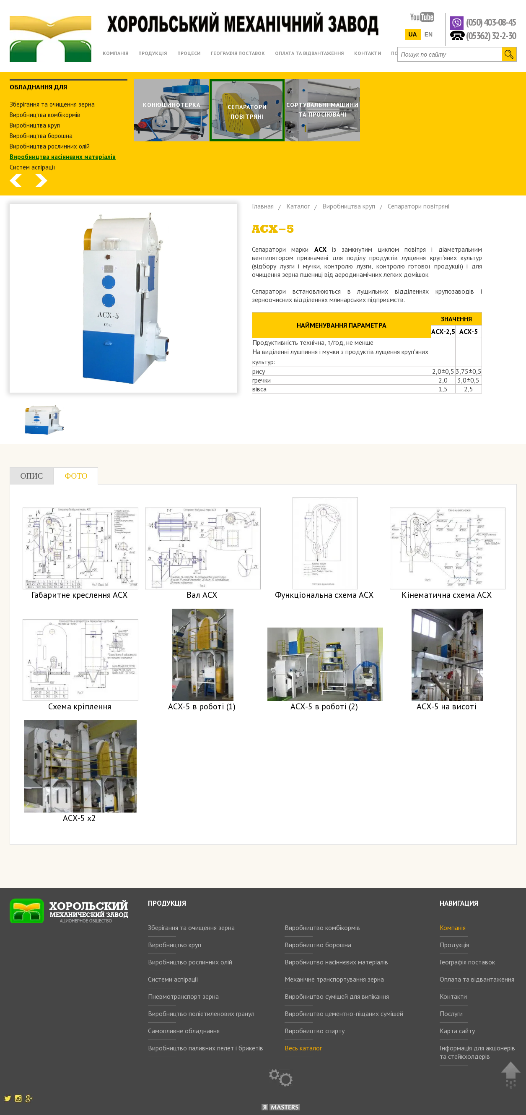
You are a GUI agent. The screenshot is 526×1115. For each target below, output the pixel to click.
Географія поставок (467, 962)
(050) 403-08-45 (491, 22)
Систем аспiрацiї (32, 167)
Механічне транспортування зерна (334, 979)
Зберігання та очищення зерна (191, 927)
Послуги (451, 1013)
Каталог (298, 206)
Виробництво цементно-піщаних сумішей (344, 1013)
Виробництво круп (174, 944)
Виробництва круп (35, 125)
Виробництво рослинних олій (190, 962)
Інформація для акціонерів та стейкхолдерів (477, 1052)
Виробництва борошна (41, 136)
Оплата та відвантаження (477, 979)
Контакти (453, 996)
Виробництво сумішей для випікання (337, 996)
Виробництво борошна (318, 944)
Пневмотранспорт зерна (183, 996)
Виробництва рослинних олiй (50, 146)
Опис (32, 476)
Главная (263, 206)
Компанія (453, 927)
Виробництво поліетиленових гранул (201, 1013)
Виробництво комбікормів (322, 927)
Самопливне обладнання (184, 1030)
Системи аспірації (173, 979)
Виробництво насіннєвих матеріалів (336, 962)
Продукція (454, 944)
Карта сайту (457, 1030)
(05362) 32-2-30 (491, 35)
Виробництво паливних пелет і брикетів (205, 1048)
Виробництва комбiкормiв (45, 115)
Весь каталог (303, 1048)
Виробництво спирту (315, 1030)
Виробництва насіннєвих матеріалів (63, 157)
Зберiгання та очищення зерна (52, 104)
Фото (76, 476)
